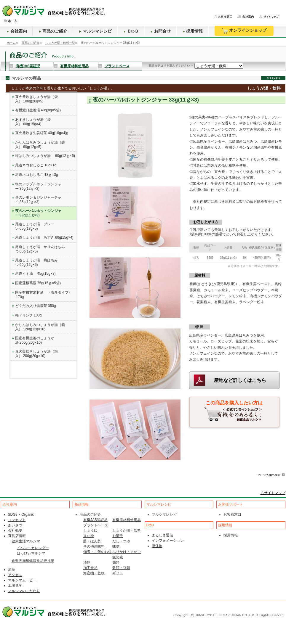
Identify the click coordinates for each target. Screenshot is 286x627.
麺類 (115, 562)
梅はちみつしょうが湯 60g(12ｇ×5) (45, 156)
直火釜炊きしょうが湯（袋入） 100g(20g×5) (36, 99)
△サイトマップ (273, 493)
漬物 (86, 562)
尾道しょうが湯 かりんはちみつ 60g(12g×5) (40, 249)
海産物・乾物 (94, 573)
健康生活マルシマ (26, 541)
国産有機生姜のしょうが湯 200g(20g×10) (34, 340)
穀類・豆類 (121, 568)
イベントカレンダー (33, 548)
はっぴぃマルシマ (31, 553)
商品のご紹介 (53, 31)
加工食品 (90, 568)
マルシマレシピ (95, 31)
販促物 (157, 546)
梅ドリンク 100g (28, 315)
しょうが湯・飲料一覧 (60, 42)
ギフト (117, 573)
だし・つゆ (121, 541)
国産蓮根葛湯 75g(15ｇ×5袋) (38, 283)
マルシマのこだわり (24, 591)
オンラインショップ (244, 30)
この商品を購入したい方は (234, 402)
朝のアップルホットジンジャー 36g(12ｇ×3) (38, 186)
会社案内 (17, 31)
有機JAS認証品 (28, 66)
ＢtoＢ (131, 31)
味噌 (115, 546)
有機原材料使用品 (74, 66)
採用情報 (193, 31)
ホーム (11, 42)
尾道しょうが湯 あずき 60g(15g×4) (44, 237)
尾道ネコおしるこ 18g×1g (36, 165)
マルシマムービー (22, 580)
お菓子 (117, 536)
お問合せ (161, 31)
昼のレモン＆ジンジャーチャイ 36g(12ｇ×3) (38, 199)
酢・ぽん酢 (92, 541)
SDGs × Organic (21, 514)
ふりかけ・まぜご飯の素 (126, 554)
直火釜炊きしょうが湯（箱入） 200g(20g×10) (36, 353)
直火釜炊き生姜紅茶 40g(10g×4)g (41, 133)
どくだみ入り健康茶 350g (35, 306)
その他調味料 (94, 546)
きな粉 (88, 536)
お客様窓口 (232, 514)
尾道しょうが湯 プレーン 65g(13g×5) (34, 226)
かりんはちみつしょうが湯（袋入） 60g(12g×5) (40, 144)
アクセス (15, 575)
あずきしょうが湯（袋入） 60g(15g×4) (33, 122)
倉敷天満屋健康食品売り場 (33, 561)
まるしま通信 (162, 535)
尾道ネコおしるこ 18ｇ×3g (36, 175)
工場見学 (15, 585)
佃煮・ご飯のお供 (97, 552)
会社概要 (15, 530)
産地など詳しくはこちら (240, 380)
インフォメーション (168, 540)
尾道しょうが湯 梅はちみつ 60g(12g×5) (36, 262)
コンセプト (17, 520)
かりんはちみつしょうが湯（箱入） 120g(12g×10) (40, 327)
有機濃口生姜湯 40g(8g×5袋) (38, 110)
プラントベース (117, 66)
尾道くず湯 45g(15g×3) (35, 273)
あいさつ (15, 525)
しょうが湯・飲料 (126, 530)
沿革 (11, 569)
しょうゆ (90, 530)
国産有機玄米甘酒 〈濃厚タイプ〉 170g (43, 294)
